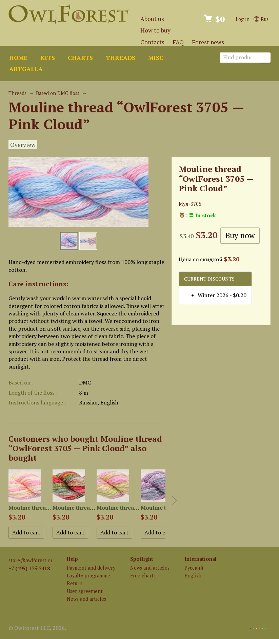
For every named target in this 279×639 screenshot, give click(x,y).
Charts (80, 58)
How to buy (155, 30)
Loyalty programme (88, 575)
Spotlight (141, 559)
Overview (23, 145)
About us (152, 19)
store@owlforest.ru (30, 560)
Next (174, 500)
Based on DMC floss (57, 93)
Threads (120, 58)
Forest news (208, 42)
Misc (155, 58)
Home (18, 58)
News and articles (86, 599)
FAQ (178, 42)
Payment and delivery (91, 568)
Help (72, 559)
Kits (47, 58)
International (200, 559)
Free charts (143, 575)
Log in (243, 19)
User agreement (85, 591)
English (192, 575)
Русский (193, 568)
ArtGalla (26, 69)
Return (74, 583)
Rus (261, 19)
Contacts (152, 42)
